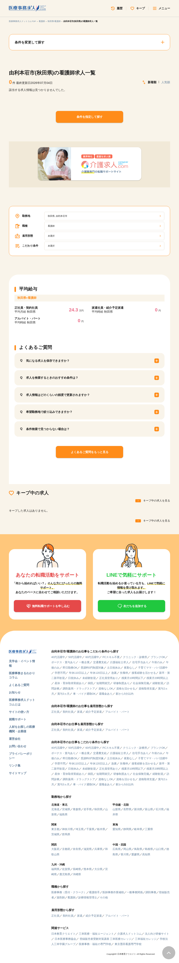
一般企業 (84, 662)
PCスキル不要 (111, 657)
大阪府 (55, 849)
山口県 (160, 849)
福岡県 (55, 869)
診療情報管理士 (87, 897)
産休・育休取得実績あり (69, 683)
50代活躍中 (75, 657)
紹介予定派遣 (94, 711)
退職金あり (105, 693)
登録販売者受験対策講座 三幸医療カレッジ (106, 939)
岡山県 (127, 849)
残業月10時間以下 (132, 678)
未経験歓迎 (89, 678)
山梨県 (117, 809)
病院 (90, 683)
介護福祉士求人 (119, 662)
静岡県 (127, 829)
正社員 (55, 711)
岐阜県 (138, 829)
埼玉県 (80, 829)
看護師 (42, 21)
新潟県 (138, 809)
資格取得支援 (147, 688)
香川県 (125, 854)
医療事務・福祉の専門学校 (95, 944)
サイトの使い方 (19, 712)
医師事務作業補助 (113, 892)
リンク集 (14, 765)
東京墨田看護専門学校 (128, 944)
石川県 (160, 809)
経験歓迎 (158, 683)
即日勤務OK (70, 667)
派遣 (79, 711)
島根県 (149, 849)
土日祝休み (113, 667)
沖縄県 (77, 874)
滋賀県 (88, 849)
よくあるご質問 (19, 685)
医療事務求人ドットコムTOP (22, 21)
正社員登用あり (108, 678)
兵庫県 (98, 849)
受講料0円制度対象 (92, 667)
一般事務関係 (135, 892)
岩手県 (88, 809)
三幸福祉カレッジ (145, 939)
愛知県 (117, 829)
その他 (104, 897)
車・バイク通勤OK (84, 693)
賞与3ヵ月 (63, 693)
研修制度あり (121, 683)
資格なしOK (106, 688)
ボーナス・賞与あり (63, 662)
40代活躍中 (58, 657)
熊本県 (88, 869)
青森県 (77, 809)
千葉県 (90, 829)
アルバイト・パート (117, 711)
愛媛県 (135, 854)
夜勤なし (129, 667)
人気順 (165, 82)
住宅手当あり (140, 662)
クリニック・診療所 (135, 657)
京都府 (66, 849)
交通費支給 (100, 662)
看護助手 (94, 892)
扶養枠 (124, 672)
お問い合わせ (17, 746)
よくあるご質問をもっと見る (89, 452)
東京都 (55, 829)
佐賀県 (66, 869)
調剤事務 (150, 892)
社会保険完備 (141, 683)
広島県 (117, 849)
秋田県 (98, 809)
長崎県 (77, 869)
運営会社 (14, 738)
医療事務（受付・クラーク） (68, 892)
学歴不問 (60, 672)
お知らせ (14, 692)
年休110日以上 (78, 672)
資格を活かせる (125, 688)
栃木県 (101, 829)
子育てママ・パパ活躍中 (153, 667)
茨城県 (55, 834)
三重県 (149, 829)
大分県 (98, 869)
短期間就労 (103, 683)
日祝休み (73, 678)
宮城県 (66, 809)
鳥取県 (138, 849)
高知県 (146, 854)
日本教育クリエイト (63, 933)
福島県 (63, 814)
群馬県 (66, 834)
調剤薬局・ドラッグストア (79, 688)
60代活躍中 (92, 657)
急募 (114, 672)
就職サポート (17, 719)
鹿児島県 (64, 874)
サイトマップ (17, 773)
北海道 (55, 809)
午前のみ (157, 662)
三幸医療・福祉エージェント (96, 933)
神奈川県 (67, 829)
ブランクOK (158, 657)
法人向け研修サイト (157, 933)
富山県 (149, 809)
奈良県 (77, 849)
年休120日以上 (99, 672)
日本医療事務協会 (65, 939)
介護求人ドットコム (129, 933)
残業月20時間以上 (157, 678)
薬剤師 (61, 897)
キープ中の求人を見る (156, 500)
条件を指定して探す (90, 116)
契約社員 (68, 711)
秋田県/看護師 (54, 21)
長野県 (127, 809)
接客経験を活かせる (144, 672)
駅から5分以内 (124, 693)
